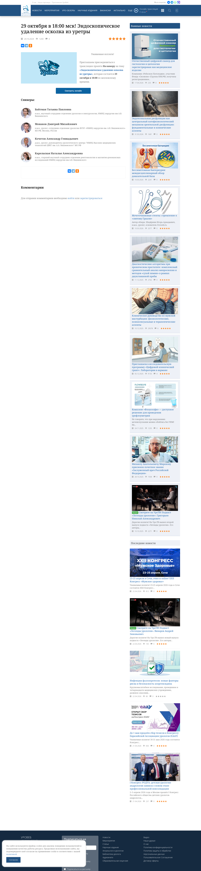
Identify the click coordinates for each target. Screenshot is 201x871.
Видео (146, 837)
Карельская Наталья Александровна (59, 153)
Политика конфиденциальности (157, 847)
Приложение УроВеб (60, 2)
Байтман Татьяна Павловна (53, 109)
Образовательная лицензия (115, 860)
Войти (176, 10)
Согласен (13, 859)
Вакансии (105, 10)
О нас (34, 2)
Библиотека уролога (112, 854)
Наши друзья (149, 840)
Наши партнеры (44, 2)
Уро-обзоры (68, 10)
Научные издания (87, 10)
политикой (11, 854)
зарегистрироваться (91, 198)
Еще (130, 10)
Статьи (106, 844)
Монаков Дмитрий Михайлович (56, 124)
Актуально (119, 10)
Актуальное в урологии (113, 850)
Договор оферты (151, 860)
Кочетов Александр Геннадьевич (56, 138)
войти (71, 198)
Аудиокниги (108, 857)
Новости (37, 10)
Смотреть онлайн (73, 91)
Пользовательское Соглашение (158, 857)
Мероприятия (52, 10)
